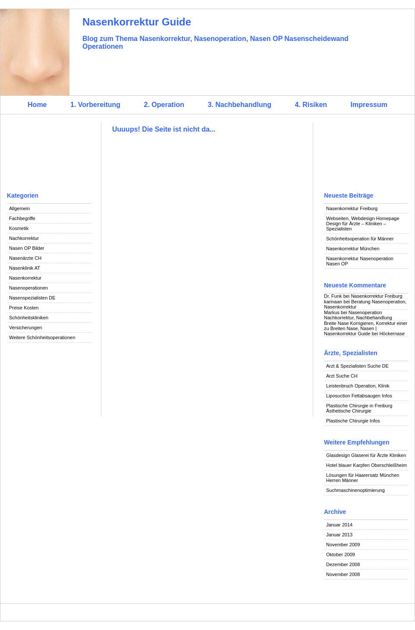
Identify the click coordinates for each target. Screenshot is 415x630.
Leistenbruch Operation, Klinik (358, 385)
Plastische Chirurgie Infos (353, 420)
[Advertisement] (49, 155)
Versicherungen (25, 327)
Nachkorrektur (24, 238)
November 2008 (343, 574)
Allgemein (19, 208)
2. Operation (164, 104)
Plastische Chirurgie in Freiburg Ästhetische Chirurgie (359, 408)
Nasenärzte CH (25, 258)
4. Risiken (311, 104)
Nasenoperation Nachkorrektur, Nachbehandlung (358, 315)
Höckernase (392, 333)
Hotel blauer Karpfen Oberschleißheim (366, 465)
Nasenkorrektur (25, 277)
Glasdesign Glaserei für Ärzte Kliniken (366, 455)
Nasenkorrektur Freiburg (351, 208)
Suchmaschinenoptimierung (355, 490)
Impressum (369, 104)
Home (37, 104)
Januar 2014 (339, 524)
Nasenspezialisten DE (32, 297)
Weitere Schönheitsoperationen (42, 337)
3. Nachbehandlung (239, 104)
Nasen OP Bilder (26, 248)
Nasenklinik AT (24, 268)
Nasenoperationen (28, 287)
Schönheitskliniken (28, 317)
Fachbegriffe (22, 218)
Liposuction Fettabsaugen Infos (359, 395)
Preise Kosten (23, 307)
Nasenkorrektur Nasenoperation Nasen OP (359, 261)
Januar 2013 (339, 534)
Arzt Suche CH (342, 375)
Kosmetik (18, 228)
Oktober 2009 (340, 554)
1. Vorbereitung (95, 104)
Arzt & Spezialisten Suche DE (357, 366)
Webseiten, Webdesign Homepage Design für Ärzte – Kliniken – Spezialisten (362, 223)
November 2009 (343, 544)
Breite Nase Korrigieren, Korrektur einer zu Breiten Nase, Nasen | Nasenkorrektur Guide (365, 328)
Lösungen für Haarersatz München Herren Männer (362, 477)
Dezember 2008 (343, 564)
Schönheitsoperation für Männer (360, 238)
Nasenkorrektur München (353, 248)
